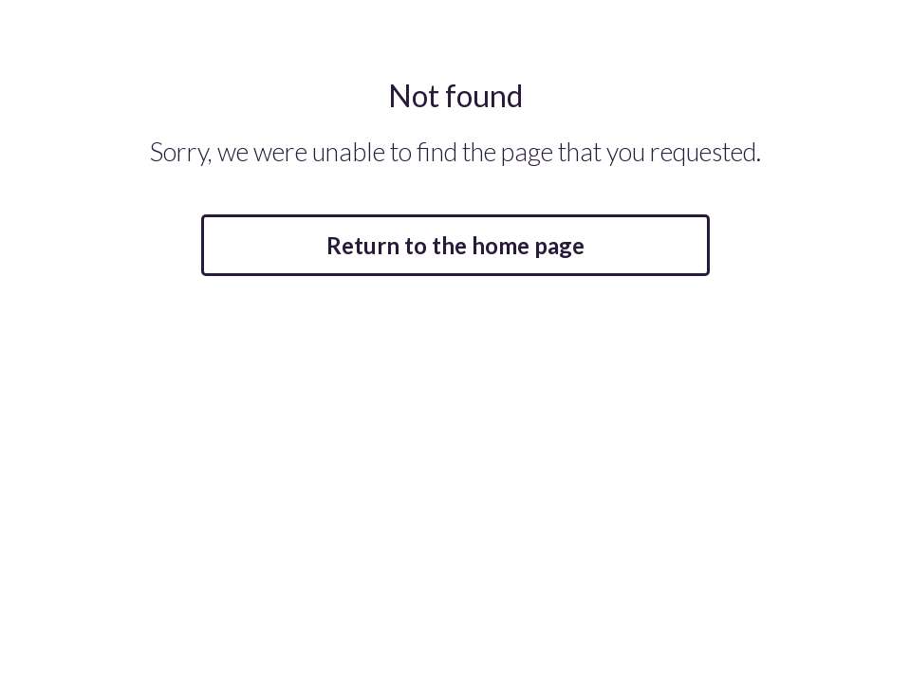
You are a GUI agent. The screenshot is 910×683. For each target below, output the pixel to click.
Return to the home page (455, 245)
